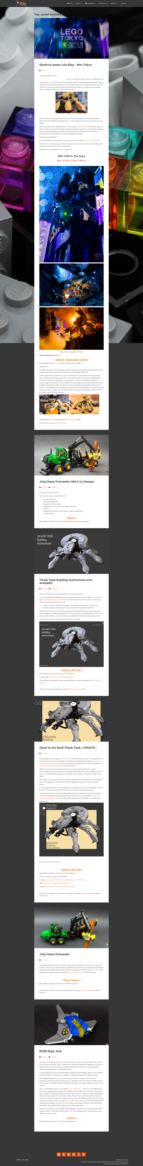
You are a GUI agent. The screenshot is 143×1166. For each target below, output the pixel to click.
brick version (95, 970)
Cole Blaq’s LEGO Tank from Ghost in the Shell (56, 883)
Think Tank (94, 597)
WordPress (125, 1164)
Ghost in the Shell (47, 599)
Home (69, 3)
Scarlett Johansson (44, 766)
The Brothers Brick (61, 423)
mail (63, 602)
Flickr (87, 140)
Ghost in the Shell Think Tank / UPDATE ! (67, 747)
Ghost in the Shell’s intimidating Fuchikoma (61, 677)
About (113, 3)
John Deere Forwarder (54, 954)
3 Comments (54, 589)
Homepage (97, 140)
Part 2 (68, 160)
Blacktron (68, 1100)
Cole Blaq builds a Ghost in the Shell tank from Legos (60, 886)
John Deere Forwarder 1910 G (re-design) (66, 481)
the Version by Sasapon (75, 689)
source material (85, 893)
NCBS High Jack (50, 1051)
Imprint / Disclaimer (22, 1160)
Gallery (78, 3)
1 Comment (53, 487)
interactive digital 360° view (75, 972)
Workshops (102, 3)
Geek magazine (71, 419)
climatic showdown (59, 599)
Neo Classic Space (76, 1089)
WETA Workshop (57, 766)
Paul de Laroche (81, 126)
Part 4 (83, 160)
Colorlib (112, 1164)
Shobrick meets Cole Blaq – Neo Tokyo (65, 64)
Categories (89, 3)
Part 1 (60, 160)
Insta (91, 140)
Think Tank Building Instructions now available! (65, 581)
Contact (124, 3)
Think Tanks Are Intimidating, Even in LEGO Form (65, 880)
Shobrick (50, 82)
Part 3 (75, 160)
